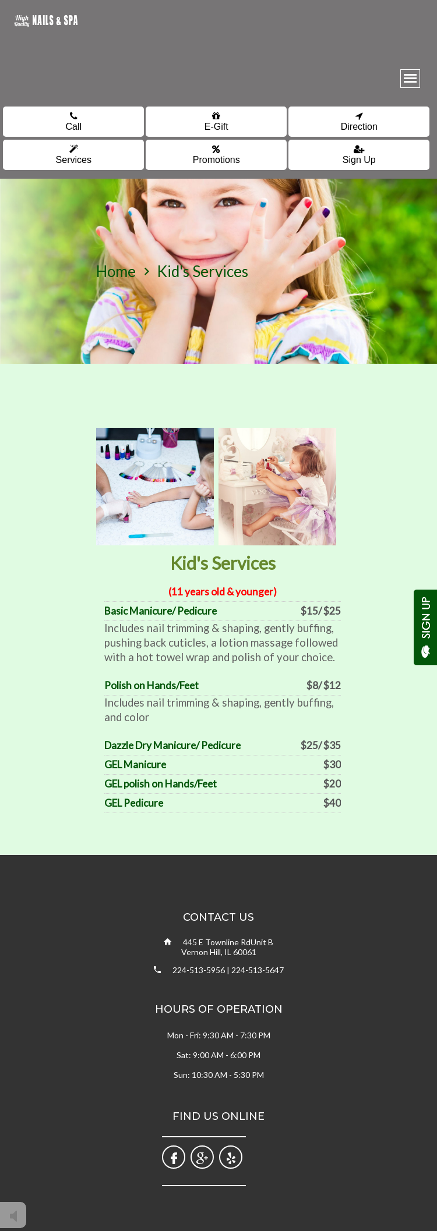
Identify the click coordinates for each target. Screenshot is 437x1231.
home (116, 271)
